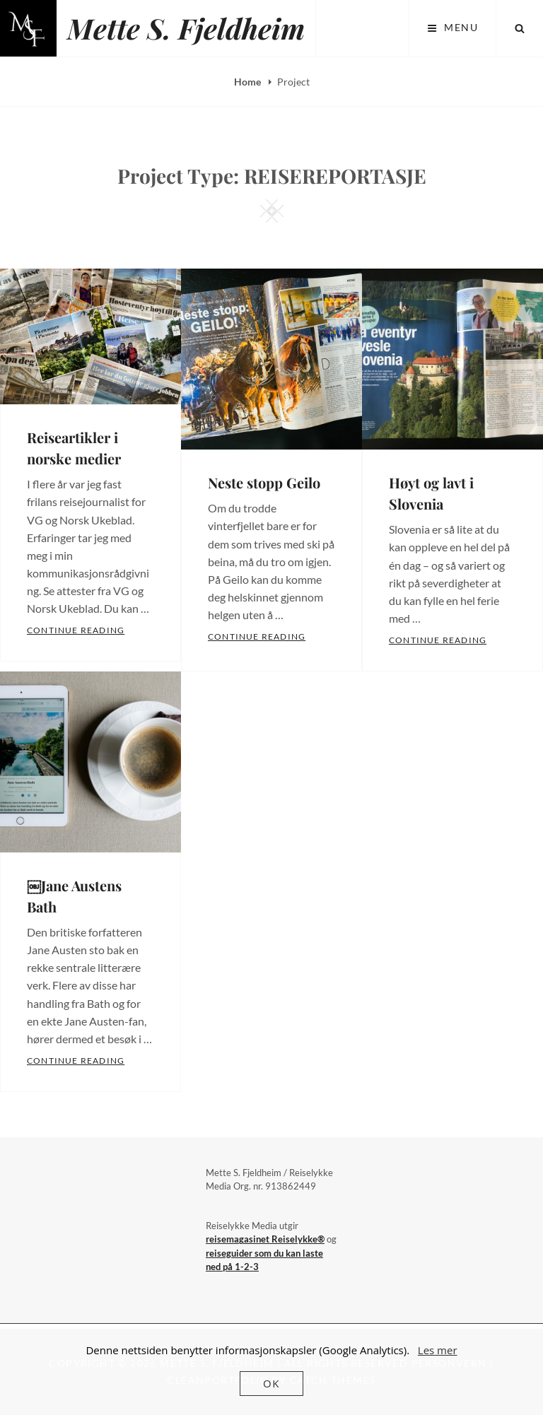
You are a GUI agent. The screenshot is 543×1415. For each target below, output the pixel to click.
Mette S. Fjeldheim (186, 28)
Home (248, 82)
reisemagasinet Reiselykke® (265, 1239)
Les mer (437, 1350)
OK (271, 1383)
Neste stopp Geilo (264, 482)
